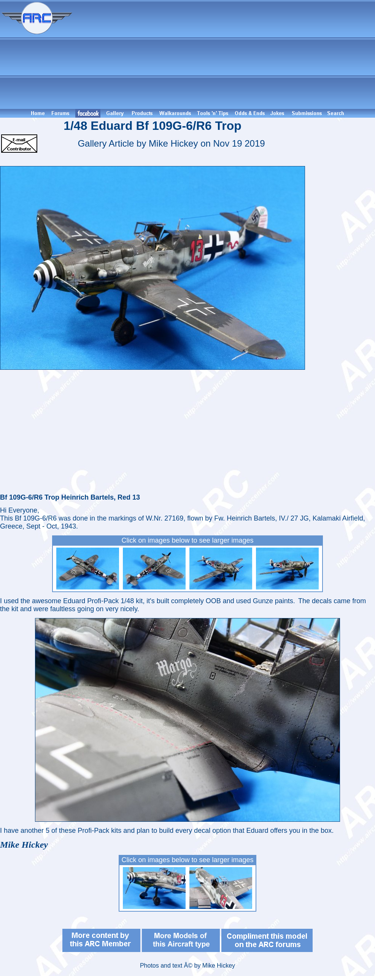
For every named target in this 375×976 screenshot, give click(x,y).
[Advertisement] (225, 54)
